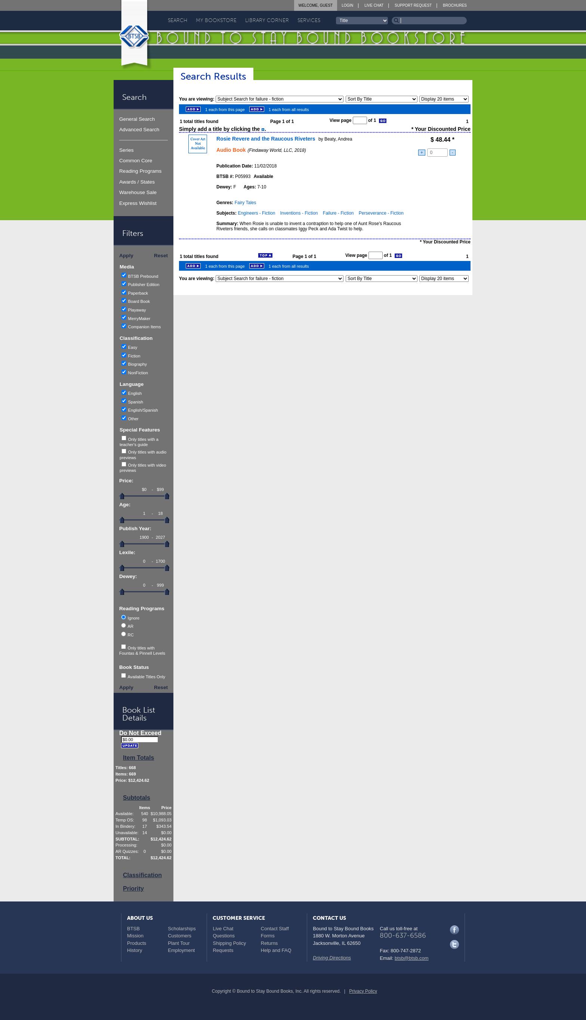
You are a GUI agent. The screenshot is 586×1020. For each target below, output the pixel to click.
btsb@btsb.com (412, 958)
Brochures (455, 5)
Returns (269, 943)
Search (177, 20)
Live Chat (373, 5)
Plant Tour (178, 943)
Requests (223, 950)
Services (308, 20)
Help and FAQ (276, 950)
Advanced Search (139, 129)
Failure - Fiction (338, 213)
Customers (179, 935)
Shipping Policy (229, 943)
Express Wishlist (138, 203)
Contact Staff (275, 928)
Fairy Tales (245, 202)
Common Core (135, 160)
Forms (268, 935)
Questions (224, 935)
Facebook (454, 929)
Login (347, 5)
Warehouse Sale (138, 192)
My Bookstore (216, 20)
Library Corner (267, 20)
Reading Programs (140, 171)
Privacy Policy (363, 991)
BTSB (133, 928)
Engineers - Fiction (256, 213)
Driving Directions (332, 958)
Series (126, 150)
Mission (135, 935)
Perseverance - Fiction (381, 213)
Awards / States (137, 182)
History (134, 950)
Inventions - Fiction (299, 213)
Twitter (454, 944)
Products (136, 943)
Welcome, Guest (316, 5)
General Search (137, 119)
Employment (181, 950)
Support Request (413, 5)
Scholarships (181, 928)
